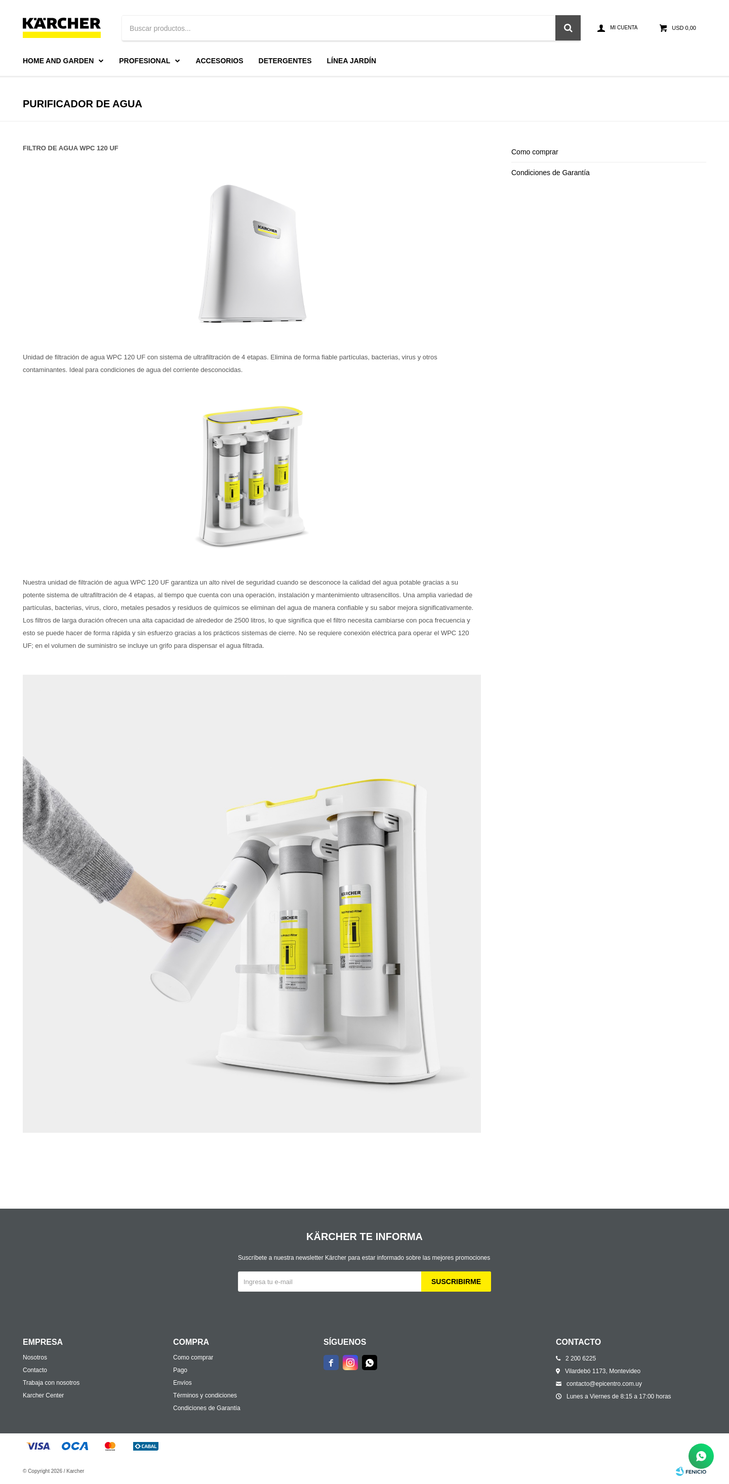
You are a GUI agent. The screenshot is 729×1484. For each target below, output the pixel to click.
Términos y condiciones (205, 1395)
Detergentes (285, 61)
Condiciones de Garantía (550, 173)
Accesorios (219, 61)
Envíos (182, 1382)
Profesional (144, 61)
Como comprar (534, 152)
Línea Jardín (352, 61)
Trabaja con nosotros (51, 1382)
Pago (180, 1370)
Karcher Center (43, 1395)
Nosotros (35, 1357)
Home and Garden (58, 61)
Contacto (35, 1370)
